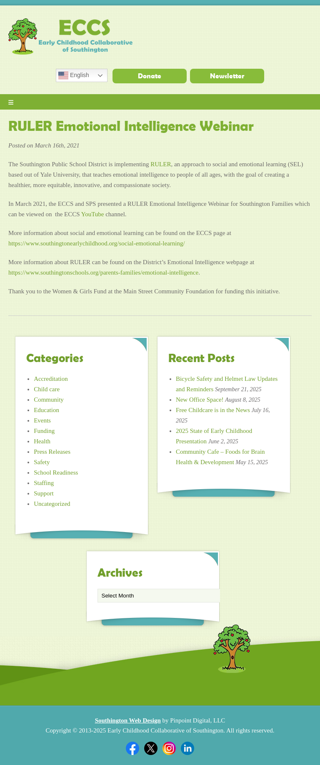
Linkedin (187, 748)
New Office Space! (200, 399)
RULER (160, 164)
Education (46, 410)
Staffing (44, 483)
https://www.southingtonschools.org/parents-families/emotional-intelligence (103, 272)
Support (44, 493)
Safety (42, 462)
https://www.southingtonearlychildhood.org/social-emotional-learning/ (96, 243)
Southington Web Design (128, 720)
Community (49, 399)
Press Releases (52, 451)
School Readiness (56, 472)
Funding (44, 431)
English (73, 75)
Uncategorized (52, 503)
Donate (149, 76)
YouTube (92, 214)
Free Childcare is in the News (213, 410)
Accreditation (51, 378)
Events (42, 420)
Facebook (132, 748)
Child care (47, 389)
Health (42, 441)
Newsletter (227, 76)
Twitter (151, 748)
